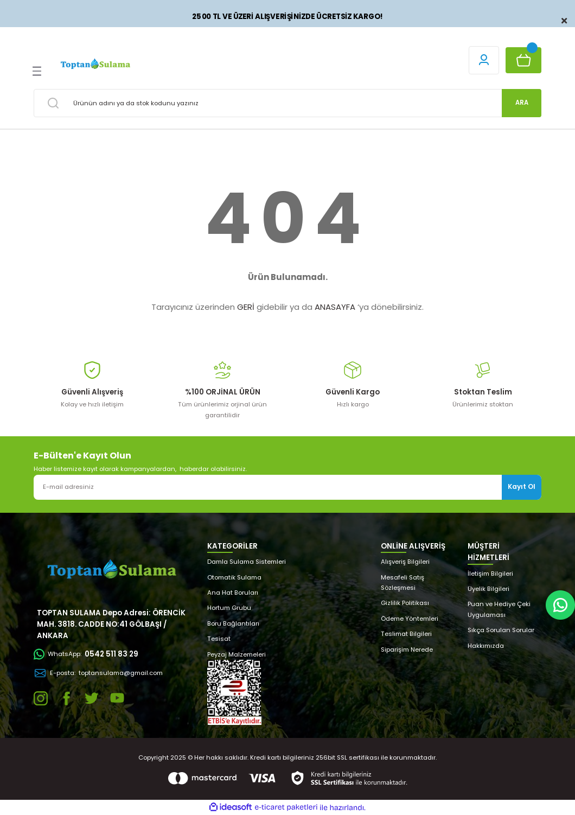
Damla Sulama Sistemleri (246, 561)
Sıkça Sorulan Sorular (501, 630)
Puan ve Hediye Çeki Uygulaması (499, 609)
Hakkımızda (486, 645)
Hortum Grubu (229, 607)
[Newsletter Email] (287, 487)
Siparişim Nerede (407, 649)
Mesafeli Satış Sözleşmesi (402, 582)
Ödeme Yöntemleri (409, 618)
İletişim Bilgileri (490, 573)
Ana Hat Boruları (232, 592)
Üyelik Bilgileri (488, 588)
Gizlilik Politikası (405, 602)
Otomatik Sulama (234, 577)
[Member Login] (483, 60)
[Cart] (523, 60)
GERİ (245, 307)
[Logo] (94, 64)
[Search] (287, 103)
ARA (521, 102)
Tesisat (219, 638)
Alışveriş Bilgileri (405, 561)
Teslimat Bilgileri (406, 633)
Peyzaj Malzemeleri (236, 654)
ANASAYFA (335, 307)
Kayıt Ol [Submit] (521, 486)
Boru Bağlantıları (233, 623)
